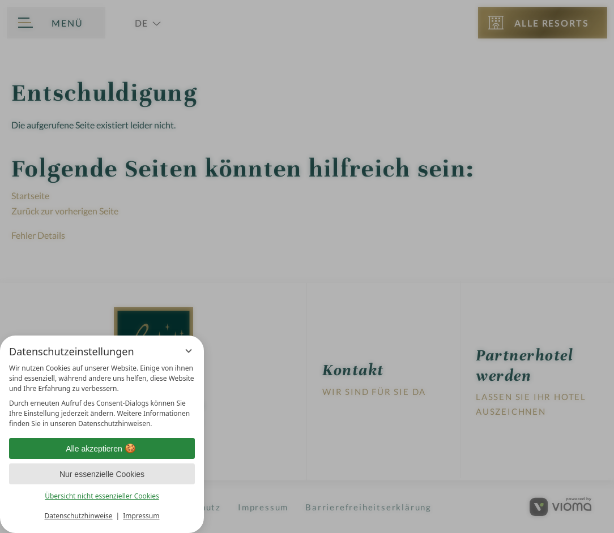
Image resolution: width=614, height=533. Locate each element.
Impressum (141, 516)
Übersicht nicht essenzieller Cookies (102, 496)
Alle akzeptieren (102, 448)
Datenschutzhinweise (79, 516)
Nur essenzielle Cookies (101, 474)
